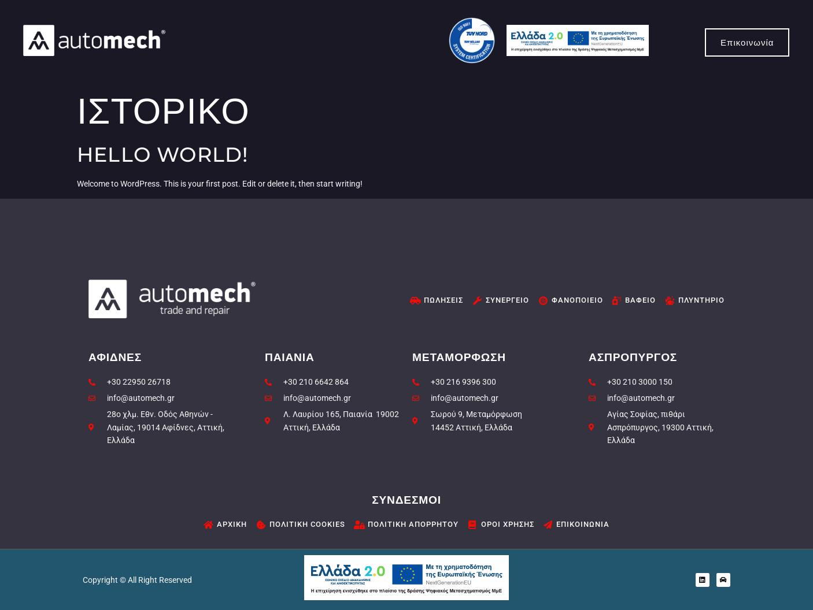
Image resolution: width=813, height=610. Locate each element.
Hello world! (162, 154)
